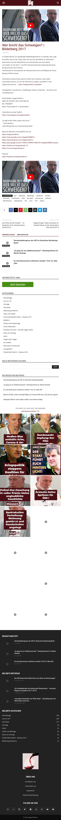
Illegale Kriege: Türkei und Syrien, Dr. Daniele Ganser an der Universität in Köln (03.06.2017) (46, 225)
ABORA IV (6, 320)
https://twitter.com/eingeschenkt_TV (15, 145)
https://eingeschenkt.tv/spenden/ (30, 84)
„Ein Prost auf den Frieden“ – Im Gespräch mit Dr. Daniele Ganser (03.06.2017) (13, 225)
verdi (36, 201)
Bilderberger (30, 195)
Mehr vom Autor (22, 234)
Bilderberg (22, 195)
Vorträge (6, 304)
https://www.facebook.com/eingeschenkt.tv (17, 140)
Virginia (42, 201)
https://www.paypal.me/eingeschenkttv (16, 115)
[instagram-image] (15, 429)
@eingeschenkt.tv (30, 411)
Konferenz (48, 198)
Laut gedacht (7, 349)
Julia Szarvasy (39, 198)
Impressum (30, 791)
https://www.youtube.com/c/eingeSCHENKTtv (18, 137)
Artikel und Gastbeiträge (11, 323)
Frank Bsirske (15, 198)
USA (26, 201)
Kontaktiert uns (30, 782)
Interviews (6, 307)
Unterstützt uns (30, 786)
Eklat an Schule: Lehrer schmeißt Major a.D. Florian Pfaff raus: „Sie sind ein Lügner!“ (30, 394)
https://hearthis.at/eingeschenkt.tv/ (14, 157)
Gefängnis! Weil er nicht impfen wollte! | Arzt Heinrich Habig (22, 399)
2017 (15, 195)
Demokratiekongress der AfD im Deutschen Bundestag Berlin (23, 380)
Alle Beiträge (6, 245)
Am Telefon (7, 343)
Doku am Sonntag (9, 333)
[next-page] (6, 271)
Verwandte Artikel (8, 234)
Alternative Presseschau (11, 346)
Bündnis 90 (39, 195)
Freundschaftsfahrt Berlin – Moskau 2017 (17, 317)
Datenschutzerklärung (30, 795)
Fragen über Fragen (10, 339)
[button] (3, 3)
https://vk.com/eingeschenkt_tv (13, 148)
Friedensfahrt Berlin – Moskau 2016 (15, 352)
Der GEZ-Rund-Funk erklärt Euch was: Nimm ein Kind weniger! (34, 678)
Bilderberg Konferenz (10, 311)
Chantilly (47, 195)
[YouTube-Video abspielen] (30, 25)
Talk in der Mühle (9, 314)
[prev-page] (3, 271)
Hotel (23, 198)
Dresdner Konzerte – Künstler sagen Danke (18, 330)
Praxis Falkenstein (9, 327)
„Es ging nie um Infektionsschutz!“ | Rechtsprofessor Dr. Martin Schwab (26, 385)
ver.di (30, 201)
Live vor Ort (7, 301)
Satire (5, 336)
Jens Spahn (30, 198)
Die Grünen (6, 198)
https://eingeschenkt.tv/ (10, 134)
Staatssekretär (18, 201)
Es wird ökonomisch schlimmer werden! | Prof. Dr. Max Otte (22, 390)
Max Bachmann (7, 201)
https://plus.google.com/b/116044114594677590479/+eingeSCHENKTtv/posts (30, 143)
